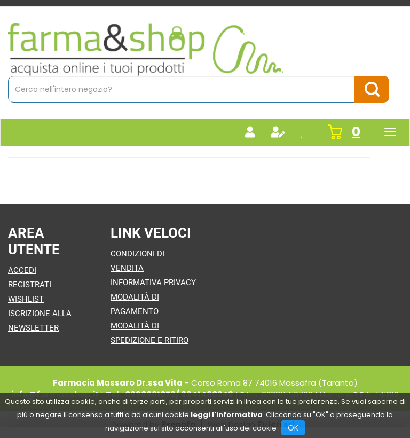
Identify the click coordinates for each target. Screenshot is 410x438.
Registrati (29, 285)
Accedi (22, 270)
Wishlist (26, 299)
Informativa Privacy (153, 282)
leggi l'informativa (227, 415)
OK (293, 428)
